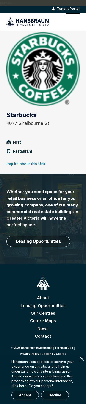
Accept (25, 395)
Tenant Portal (68, 8)
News (43, 328)
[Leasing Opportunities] (38, 241)
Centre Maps (43, 320)
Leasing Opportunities (43, 305)
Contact (43, 336)
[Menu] (70, 22)
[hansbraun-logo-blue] (35, 22)
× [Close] (81, 358)
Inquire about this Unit (25, 163)
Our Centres (43, 313)
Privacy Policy (29, 354)
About (43, 297)
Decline (55, 395)
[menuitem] (70, 22)
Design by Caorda (54, 354)
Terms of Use (64, 348)
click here (19, 386)
